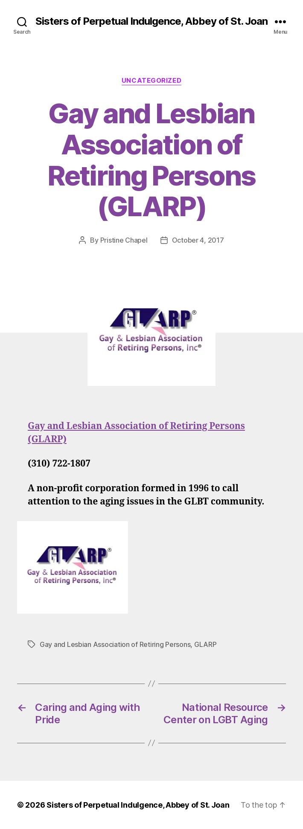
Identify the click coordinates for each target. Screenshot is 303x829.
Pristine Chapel (124, 240)
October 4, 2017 (198, 240)
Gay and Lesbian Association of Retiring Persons (115, 644)
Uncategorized (151, 80)
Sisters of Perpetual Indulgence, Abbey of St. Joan (151, 21)
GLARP (205, 644)
